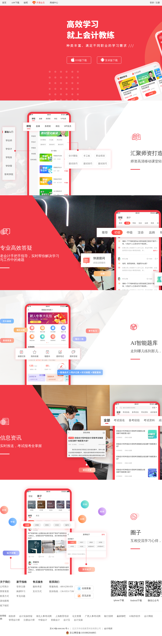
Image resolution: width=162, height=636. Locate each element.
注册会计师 (29, 620)
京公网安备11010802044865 (83, 633)
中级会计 (42, 620)
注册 (158, 2)
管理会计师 (14, 620)
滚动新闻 (4, 601)
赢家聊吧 (121, 616)
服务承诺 (37, 586)
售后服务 (38, 582)
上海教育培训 (62, 616)
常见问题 (20, 596)
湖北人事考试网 (44, 616)
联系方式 (4, 596)
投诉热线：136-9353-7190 (61, 591)
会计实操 (78, 620)
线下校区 (4, 605)
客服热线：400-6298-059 (61, 586)
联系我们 (54, 582)
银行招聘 (108, 616)
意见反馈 (84, 596)
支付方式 (37, 591)
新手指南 (21, 582)
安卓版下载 (109, 60)
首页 (4, 2)
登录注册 (20, 586)
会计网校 (148, 616)
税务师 (12, 616)
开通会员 (38, 2)
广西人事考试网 (92, 616)
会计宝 (66, 620)
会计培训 (108, 628)
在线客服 (84, 588)
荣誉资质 (4, 591)
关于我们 (5, 582)
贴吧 (26, 2)
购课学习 (20, 591)
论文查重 (76, 616)
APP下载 (15, 2)
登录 (152, 2)
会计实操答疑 (25, 616)
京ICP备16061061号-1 (59, 628)
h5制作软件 (134, 616)
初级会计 (55, 620)
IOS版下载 (79, 60)
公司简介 (4, 586)
